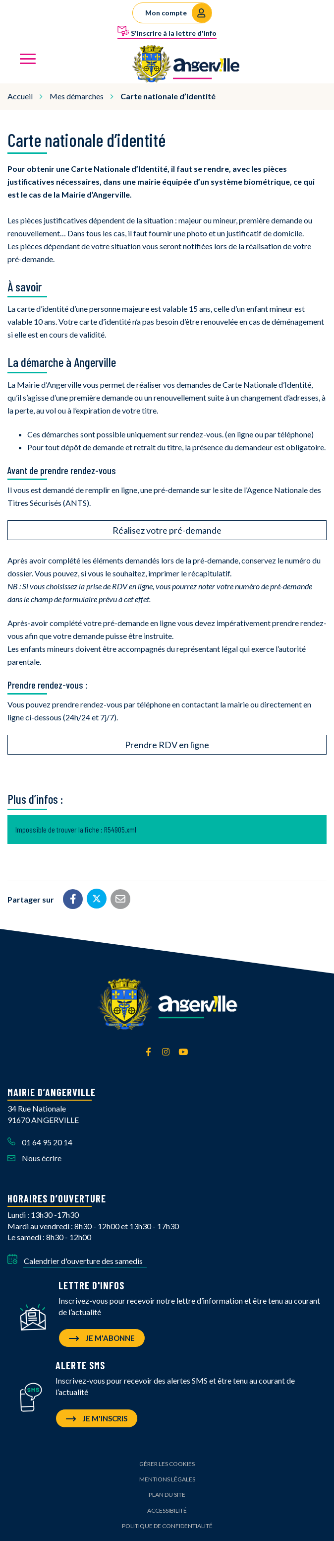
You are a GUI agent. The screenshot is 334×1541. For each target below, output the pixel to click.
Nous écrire (34, 1158)
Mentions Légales (167, 1479)
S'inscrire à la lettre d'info (167, 31)
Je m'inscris (96, 1418)
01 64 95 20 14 (39, 1142)
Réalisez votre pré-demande (167, 530)
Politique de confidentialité (167, 1526)
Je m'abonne (102, 1337)
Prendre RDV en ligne (167, 744)
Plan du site (167, 1494)
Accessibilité (167, 1510)
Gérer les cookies (167, 1464)
